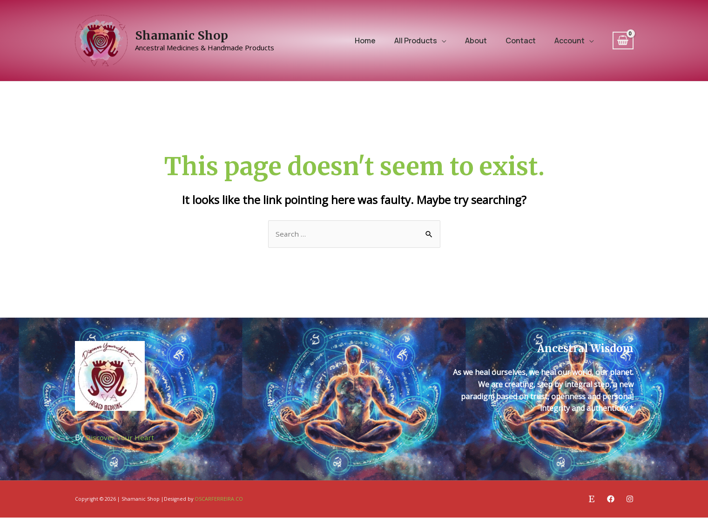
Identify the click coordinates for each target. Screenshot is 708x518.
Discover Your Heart (121, 438)
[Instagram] (630, 499)
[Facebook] (610, 499)
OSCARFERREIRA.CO (219, 500)
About (476, 40)
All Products (415, 40)
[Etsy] (591, 499)
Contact (521, 40)
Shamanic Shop (181, 35)
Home (365, 40)
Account (569, 40)
